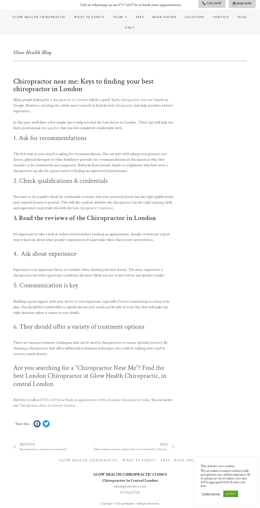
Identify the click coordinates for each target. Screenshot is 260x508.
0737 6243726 (128, 5)
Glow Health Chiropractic (39, 17)
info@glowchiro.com (130, 486)
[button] (37, 423)
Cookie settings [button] (211, 494)
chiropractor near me (136, 99)
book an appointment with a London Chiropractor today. (108, 399)
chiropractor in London (70, 99)
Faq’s (130, 27)
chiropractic (124, 105)
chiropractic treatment (96, 208)
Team (120, 17)
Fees (140, 17)
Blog (242, 17)
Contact (221, 17)
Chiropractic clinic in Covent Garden (47, 405)
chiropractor (50, 128)
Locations (195, 17)
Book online (164, 17)
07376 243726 (50, 399)
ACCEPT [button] (231, 494)
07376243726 (130, 492)
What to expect (89, 17)
